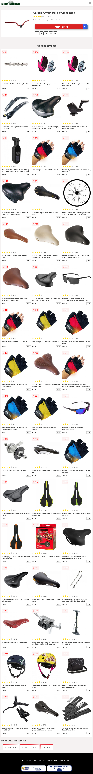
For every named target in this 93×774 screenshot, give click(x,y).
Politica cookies (64, 760)
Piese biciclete (47, 747)
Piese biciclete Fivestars (29, 747)
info (28, 89)
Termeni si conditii (29, 760)
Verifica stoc (71, 26)
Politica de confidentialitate (47, 760)
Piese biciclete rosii (11, 747)
